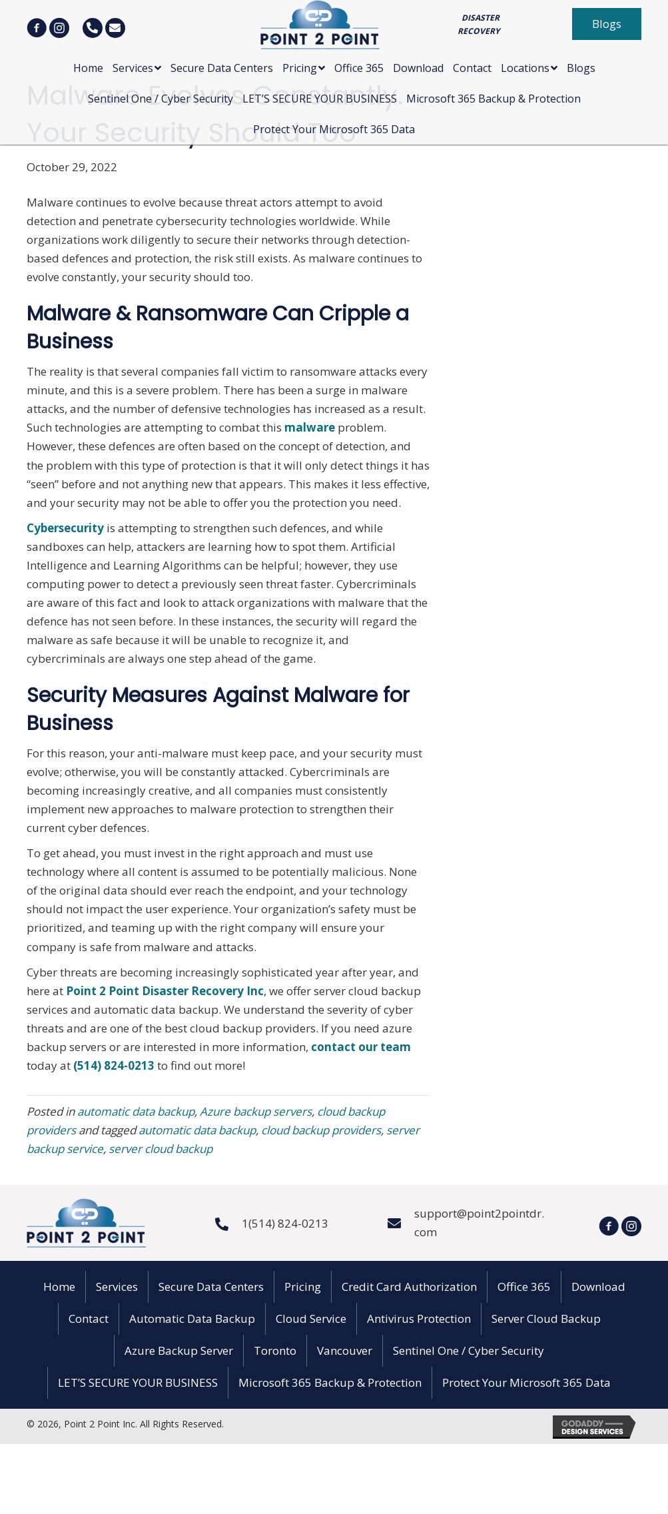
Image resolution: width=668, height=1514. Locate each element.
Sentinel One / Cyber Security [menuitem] (468, 1350)
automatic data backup (135, 1111)
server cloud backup (160, 1148)
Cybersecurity (67, 528)
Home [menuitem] (59, 1286)
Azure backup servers (256, 1111)
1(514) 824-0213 (285, 1223)
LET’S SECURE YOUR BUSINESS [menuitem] (138, 1382)
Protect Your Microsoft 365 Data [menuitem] (526, 1382)
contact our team (361, 1046)
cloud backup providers (321, 1130)
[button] (606, 24)
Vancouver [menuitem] (344, 1350)
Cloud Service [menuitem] (311, 1318)
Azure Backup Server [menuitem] (179, 1350)
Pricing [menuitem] (302, 1286)
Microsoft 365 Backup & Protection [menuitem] (330, 1382)
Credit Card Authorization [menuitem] (409, 1286)
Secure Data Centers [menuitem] (211, 1286)
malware (311, 427)
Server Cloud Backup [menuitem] (546, 1318)
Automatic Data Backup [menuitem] (192, 1318)
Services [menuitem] (117, 1286)
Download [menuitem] (598, 1286)
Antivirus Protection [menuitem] (419, 1318)
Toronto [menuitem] (275, 1350)
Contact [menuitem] (89, 1318)
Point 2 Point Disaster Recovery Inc (165, 990)
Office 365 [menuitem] (524, 1286)
